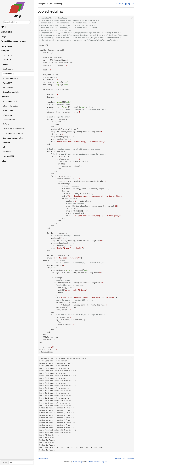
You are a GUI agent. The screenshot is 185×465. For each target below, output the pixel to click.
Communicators (9, 120)
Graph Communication (11, 92)
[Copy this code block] (132, 18)
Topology (6, 142)
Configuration (6, 32)
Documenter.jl (77, 462)
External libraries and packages (13, 41)
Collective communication (13, 133)
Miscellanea (7, 115)
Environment (8, 110)
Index (3, 161)
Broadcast (7, 60)
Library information (10, 106)
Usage (3, 37)
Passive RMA (8, 87)
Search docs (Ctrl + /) (10, 22)
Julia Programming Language (97, 462)
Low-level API (8, 156)
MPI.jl (17, 16)
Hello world (7, 55)
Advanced (7, 152)
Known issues (6, 46)
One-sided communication (13, 138)
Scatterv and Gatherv (11, 78)
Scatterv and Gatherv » (124, 459)
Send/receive (8, 69)
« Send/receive (44, 459)
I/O (4, 147)
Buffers (6, 124)
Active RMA (7, 83)
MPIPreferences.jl (10, 101)
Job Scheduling (8, 74)
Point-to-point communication (14, 129)
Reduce (5, 64)
